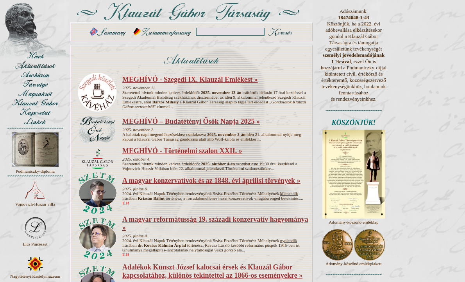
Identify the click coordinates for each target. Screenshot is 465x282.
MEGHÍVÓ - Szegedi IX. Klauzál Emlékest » (190, 79)
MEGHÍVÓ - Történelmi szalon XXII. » (182, 151)
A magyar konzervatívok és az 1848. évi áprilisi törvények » (211, 180)
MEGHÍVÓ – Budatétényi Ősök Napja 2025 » (191, 121)
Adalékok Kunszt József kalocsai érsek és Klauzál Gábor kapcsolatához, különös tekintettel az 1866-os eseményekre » (212, 271)
